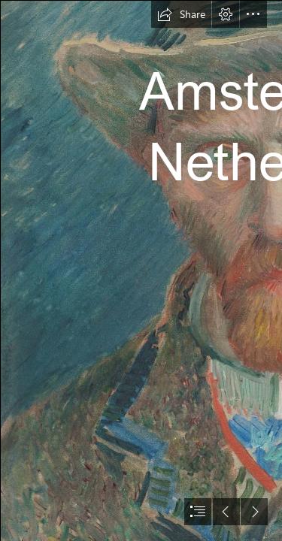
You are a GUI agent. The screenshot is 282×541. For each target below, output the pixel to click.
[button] (181, 14)
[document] (141, 270)
